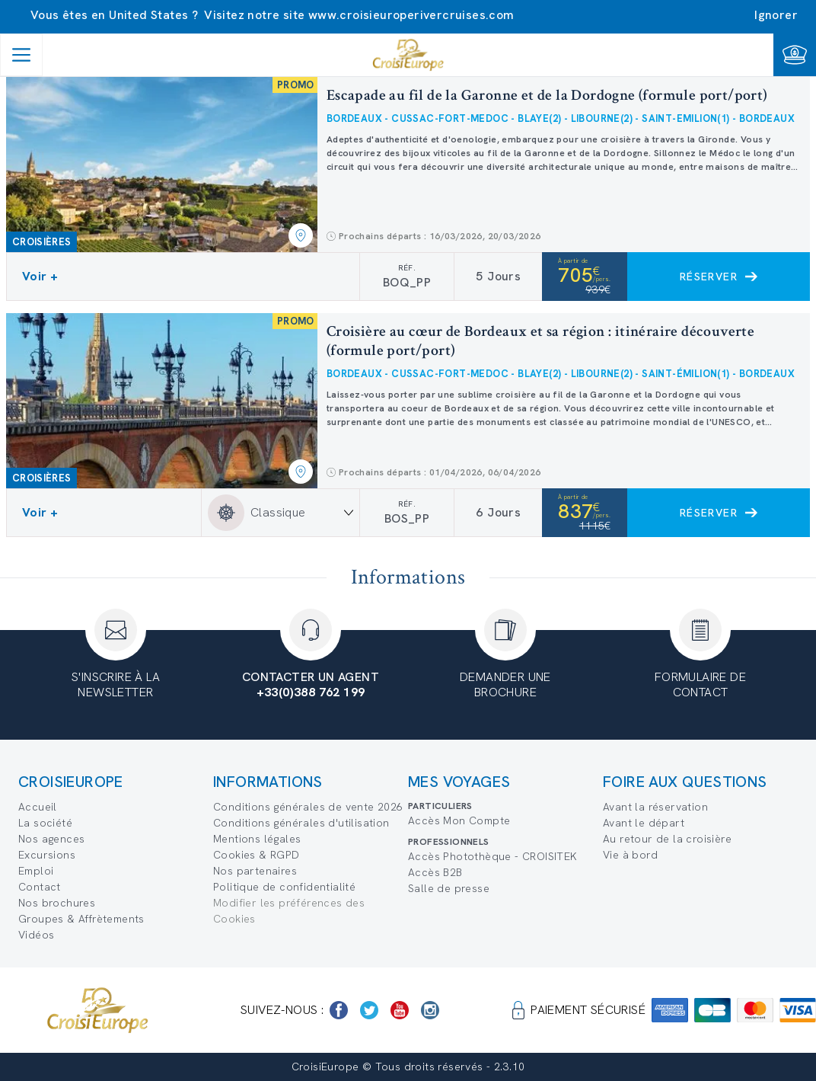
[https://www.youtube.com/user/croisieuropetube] (399, 1010)
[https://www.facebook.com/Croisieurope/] (339, 1010)
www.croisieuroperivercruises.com (411, 15)
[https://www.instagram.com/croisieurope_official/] (430, 1010)
